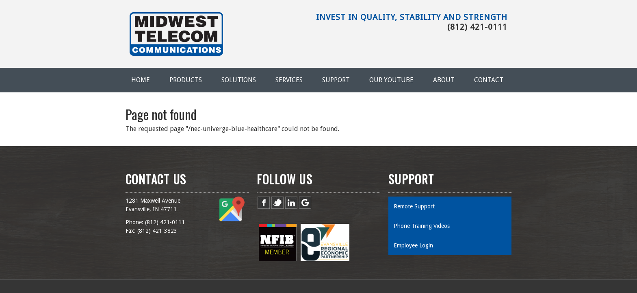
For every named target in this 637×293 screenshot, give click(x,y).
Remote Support (414, 206)
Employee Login (413, 245)
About (444, 80)
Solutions (238, 80)
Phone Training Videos (422, 226)
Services (289, 80)
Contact (488, 80)
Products (185, 80)
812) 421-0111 (166, 222)
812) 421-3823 (158, 230)
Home (140, 80)
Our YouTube (391, 80)
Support (336, 80)
